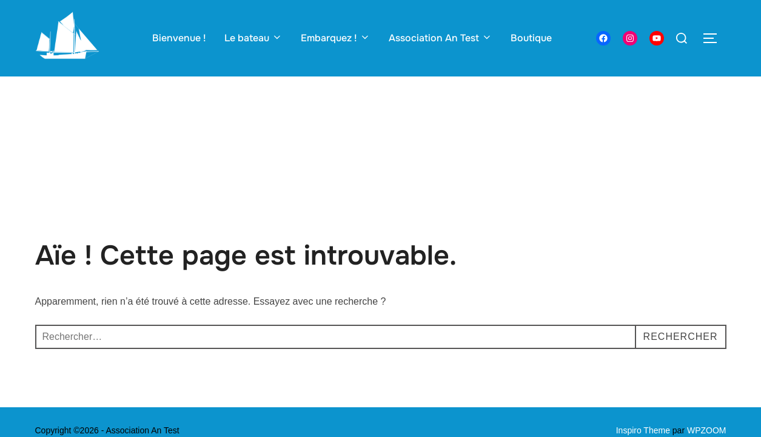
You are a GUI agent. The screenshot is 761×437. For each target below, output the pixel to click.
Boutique (531, 38)
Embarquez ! (335, 38)
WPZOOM (706, 354)
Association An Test (440, 38)
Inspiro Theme (643, 354)
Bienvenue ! (179, 38)
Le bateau (253, 38)
